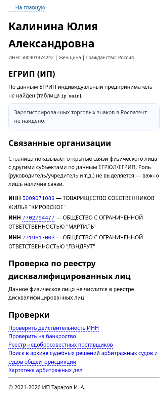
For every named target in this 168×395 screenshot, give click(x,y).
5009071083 (38, 197)
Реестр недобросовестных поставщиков (60, 342)
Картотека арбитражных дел (45, 368)
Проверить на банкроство (42, 334)
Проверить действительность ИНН (53, 325)
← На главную (26, 7)
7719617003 (38, 235)
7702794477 (38, 217)
